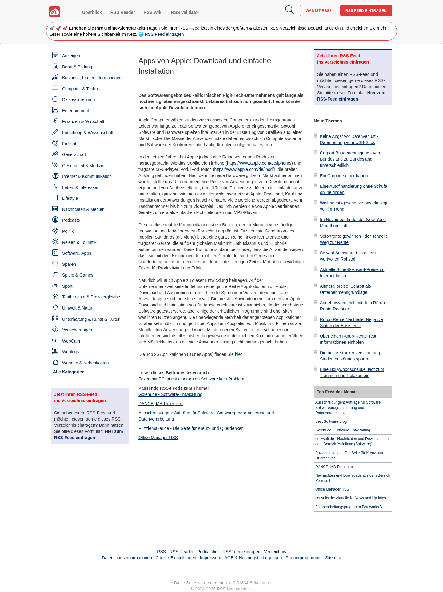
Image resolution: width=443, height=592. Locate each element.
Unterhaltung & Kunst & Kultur (91, 319)
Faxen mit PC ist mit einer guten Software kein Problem (191, 378)
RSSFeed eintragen (242, 551)
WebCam (71, 341)
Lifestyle (70, 198)
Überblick (92, 12)
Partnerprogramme (303, 557)
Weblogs (70, 351)
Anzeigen (71, 55)
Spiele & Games (77, 275)
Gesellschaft (74, 154)
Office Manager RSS (158, 437)
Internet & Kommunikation (87, 176)
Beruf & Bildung (77, 66)
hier (238, 354)
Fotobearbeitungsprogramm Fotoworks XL (350, 507)
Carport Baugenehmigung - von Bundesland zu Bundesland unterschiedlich (350, 159)
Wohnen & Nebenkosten (85, 362)
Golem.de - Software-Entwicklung (170, 394)
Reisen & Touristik (79, 242)
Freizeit (69, 143)
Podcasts (71, 220)
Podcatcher (208, 551)
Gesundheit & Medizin (83, 165)
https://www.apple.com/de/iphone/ (259, 163)
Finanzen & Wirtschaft (83, 121)
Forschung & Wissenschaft (88, 132)
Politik (68, 231)
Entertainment (75, 110)
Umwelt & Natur (77, 308)
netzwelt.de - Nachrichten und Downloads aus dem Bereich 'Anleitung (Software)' (352, 441)
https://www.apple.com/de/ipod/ (244, 169)
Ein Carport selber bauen (344, 175)
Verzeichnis (275, 551)
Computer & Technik (81, 88)
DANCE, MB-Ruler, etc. (160, 403)
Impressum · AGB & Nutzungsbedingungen (241, 557)
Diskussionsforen (78, 99)
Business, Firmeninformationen (92, 77)
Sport (67, 286)
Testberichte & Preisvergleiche (91, 296)
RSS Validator (185, 12)
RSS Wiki (153, 12)
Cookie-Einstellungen (176, 557)
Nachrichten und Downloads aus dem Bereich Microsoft (352, 478)
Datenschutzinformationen (127, 557)
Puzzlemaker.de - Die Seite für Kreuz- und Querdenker (190, 428)
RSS (161, 551)
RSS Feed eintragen (366, 11)
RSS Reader (122, 12)
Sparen (69, 264)
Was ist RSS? (318, 11)
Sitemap (333, 557)
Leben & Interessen (80, 187)
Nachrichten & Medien (83, 209)
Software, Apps (76, 253)
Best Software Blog (331, 421)
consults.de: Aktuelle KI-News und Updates (350, 498)
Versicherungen (77, 329)
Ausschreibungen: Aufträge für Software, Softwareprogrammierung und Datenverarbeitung (348, 407)
